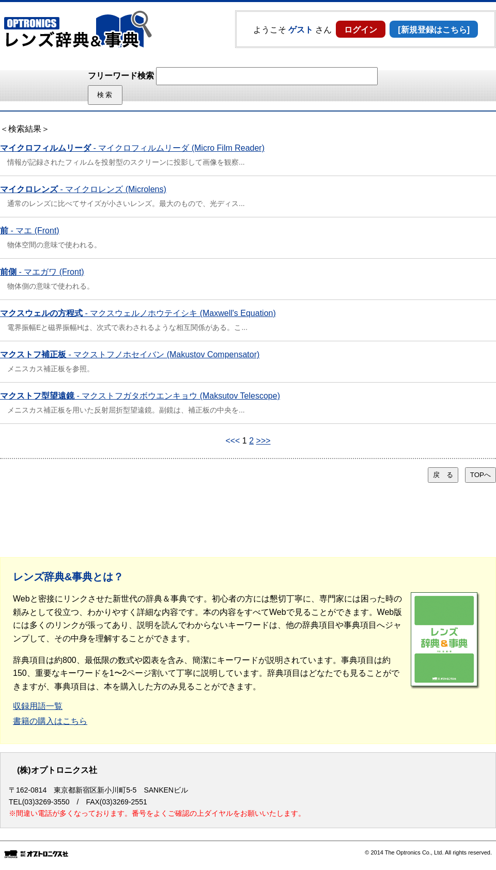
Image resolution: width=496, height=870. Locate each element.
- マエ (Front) (29, 230)
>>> (263, 440)
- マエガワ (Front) (42, 271)
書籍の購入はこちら (50, 721)
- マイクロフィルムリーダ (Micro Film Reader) (132, 148)
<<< (232, 440)
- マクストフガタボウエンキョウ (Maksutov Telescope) (140, 395)
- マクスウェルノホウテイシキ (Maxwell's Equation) (138, 313)
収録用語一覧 (38, 706)
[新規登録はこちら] (434, 29)
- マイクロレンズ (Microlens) (83, 189)
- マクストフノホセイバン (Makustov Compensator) (129, 354)
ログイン (360, 29)
